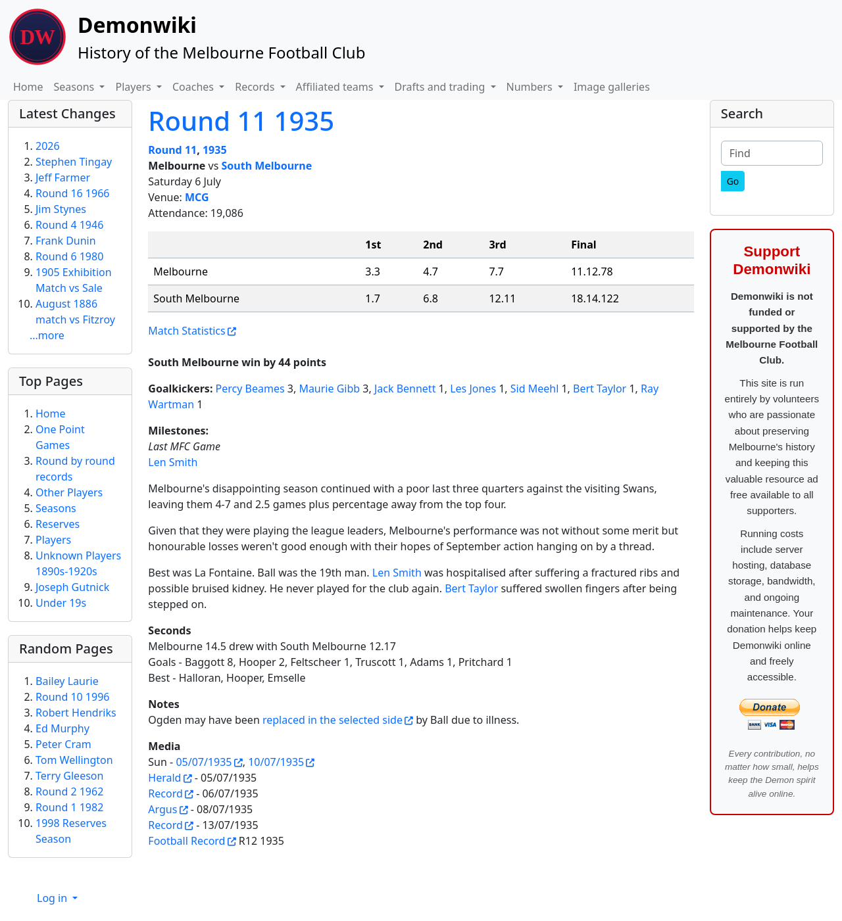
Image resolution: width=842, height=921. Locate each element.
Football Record (186, 841)
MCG (197, 197)
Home (28, 87)
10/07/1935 (276, 762)
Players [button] (134, 87)
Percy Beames (250, 388)
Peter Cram (63, 744)
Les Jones (473, 388)
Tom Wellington (74, 760)
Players (53, 539)
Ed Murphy (62, 728)
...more (47, 335)
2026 (48, 146)
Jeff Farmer (63, 177)
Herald (164, 777)
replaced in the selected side (332, 720)
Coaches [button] (194, 87)
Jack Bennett (405, 388)
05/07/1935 (204, 762)
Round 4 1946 (69, 225)
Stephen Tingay (74, 161)
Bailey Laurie (67, 681)
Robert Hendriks (76, 712)
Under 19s (61, 603)
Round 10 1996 (72, 697)
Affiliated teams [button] (336, 87)
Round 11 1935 (241, 121)
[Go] (733, 181)
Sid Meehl (534, 388)
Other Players (69, 492)
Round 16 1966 (72, 193)
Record (165, 793)
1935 (215, 150)
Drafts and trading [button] (441, 87)
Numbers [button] (531, 87)
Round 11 (172, 150)
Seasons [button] (75, 87)
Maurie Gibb (329, 388)
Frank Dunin (66, 240)
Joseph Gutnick (72, 587)
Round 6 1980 (69, 256)
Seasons (56, 508)
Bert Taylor (599, 388)
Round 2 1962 (69, 791)
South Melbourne (266, 165)
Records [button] (256, 87)
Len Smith (172, 462)
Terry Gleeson (69, 775)
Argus (162, 809)
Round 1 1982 (69, 807)
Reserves (58, 524)
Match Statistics (186, 330)
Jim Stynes (61, 209)
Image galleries (612, 87)
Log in (53, 898)
